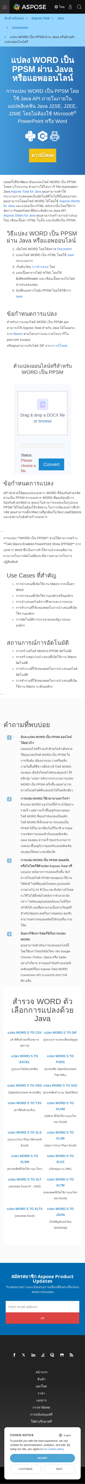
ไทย (59, 7)
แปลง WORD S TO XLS (25, 1132)
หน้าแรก (41, 1372)
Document (64, 249)
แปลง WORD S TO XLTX (24, 1209)
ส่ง (42, 1318)
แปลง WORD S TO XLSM (24, 1159)
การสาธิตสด (41, 1407)
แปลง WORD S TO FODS (60, 1059)
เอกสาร (41, 1400)
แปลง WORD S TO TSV (25, 1103)
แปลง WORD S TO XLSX (60, 1159)
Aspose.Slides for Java (19, 215)
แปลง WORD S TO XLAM (60, 1106)
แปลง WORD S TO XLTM (60, 1182)
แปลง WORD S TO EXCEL (24, 1059)
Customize (26, 1469)
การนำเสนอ (40, 267)
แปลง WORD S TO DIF (60, 1032)
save (70, 255)
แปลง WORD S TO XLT (24, 1179)
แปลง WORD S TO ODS (24, 1085)
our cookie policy (54, 1449)
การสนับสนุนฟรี (41, 1414)
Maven (18, 334)
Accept (42, 1458)
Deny (59, 1469)
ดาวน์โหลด (43, 155)
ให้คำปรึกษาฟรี (41, 1421)
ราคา (41, 1393)
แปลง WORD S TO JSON (60, 1212)
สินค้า (41, 1379)
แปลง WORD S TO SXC (60, 1085)
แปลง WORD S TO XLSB (60, 1135)
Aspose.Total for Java (26, 191)
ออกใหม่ (41, 1386)
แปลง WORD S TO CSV (24, 1032)
